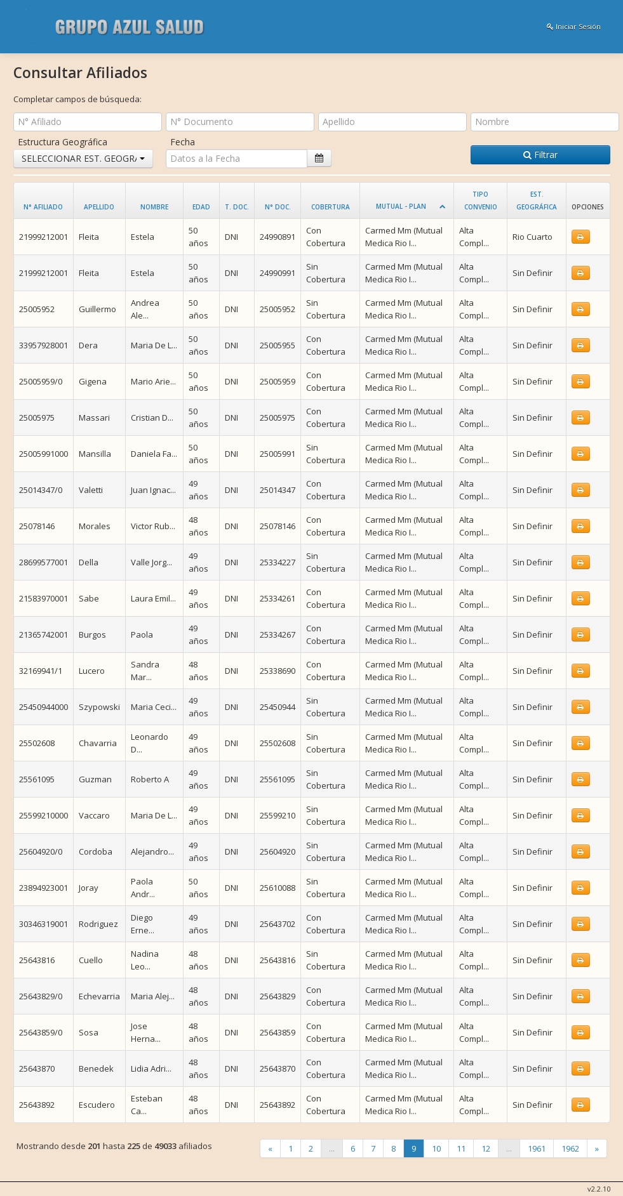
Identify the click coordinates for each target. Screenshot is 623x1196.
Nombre (154, 206)
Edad (201, 206)
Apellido (99, 206)
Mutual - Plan (401, 206)
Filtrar (540, 154)
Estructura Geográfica (62, 142)
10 (436, 1148)
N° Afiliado (43, 206)
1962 (570, 1148)
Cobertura (330, 206)
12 (485, 1148)
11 (461, 1148)
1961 (537, 1148)
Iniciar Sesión (574, 26)
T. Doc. (237, 206)
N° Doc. (278, 206)
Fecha (182, 142)
